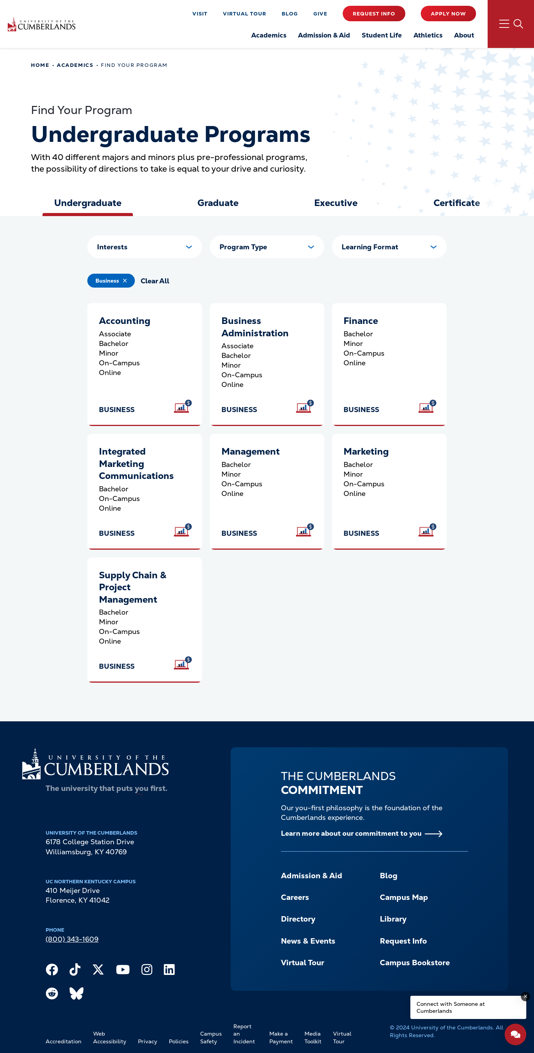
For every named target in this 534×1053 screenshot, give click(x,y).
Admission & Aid (311, 876)
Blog (290, 13)
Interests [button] (112, 246)
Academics (75, 65)
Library (393, 919)
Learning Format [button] (370, 246)
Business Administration (255, 327)
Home (40, 65)
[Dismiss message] (525, 996)
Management (250, 451)
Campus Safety (211, 1037)
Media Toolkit (312, 1037)
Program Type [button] (243, 246)
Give (320, 13)
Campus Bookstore (415, 963)
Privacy (147, 1041)
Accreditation (64, 1041)
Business (107, 280)
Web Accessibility (109, 1037)
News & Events (308, 941)
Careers (295, 897)
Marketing (366, 451)
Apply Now (448, 13)
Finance (361, 321)
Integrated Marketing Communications (136, 463)
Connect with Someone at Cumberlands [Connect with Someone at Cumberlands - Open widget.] (451, 1007)
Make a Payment (281, 1037)
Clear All (155, 280)
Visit (199, 13)
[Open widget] (515, 1034)
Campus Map (404, 897)
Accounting (124, 321)
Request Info (374, 13)
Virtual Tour (244, 13)
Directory (298, 919)
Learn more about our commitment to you (351, 833)
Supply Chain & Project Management (132, 587)
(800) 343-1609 (72, 939)
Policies (179, 1041)
